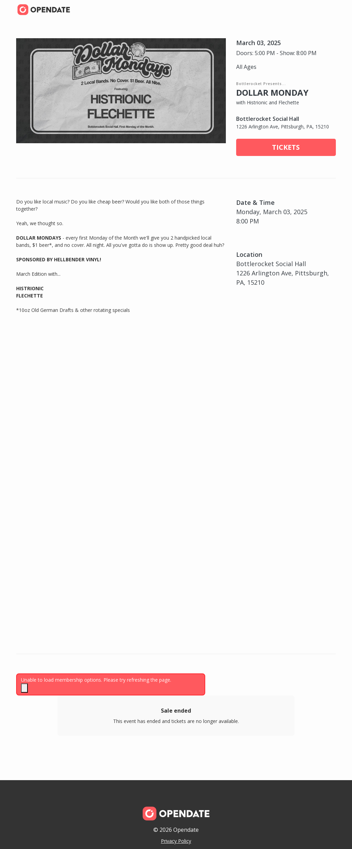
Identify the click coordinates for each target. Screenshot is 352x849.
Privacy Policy (176, 841)
